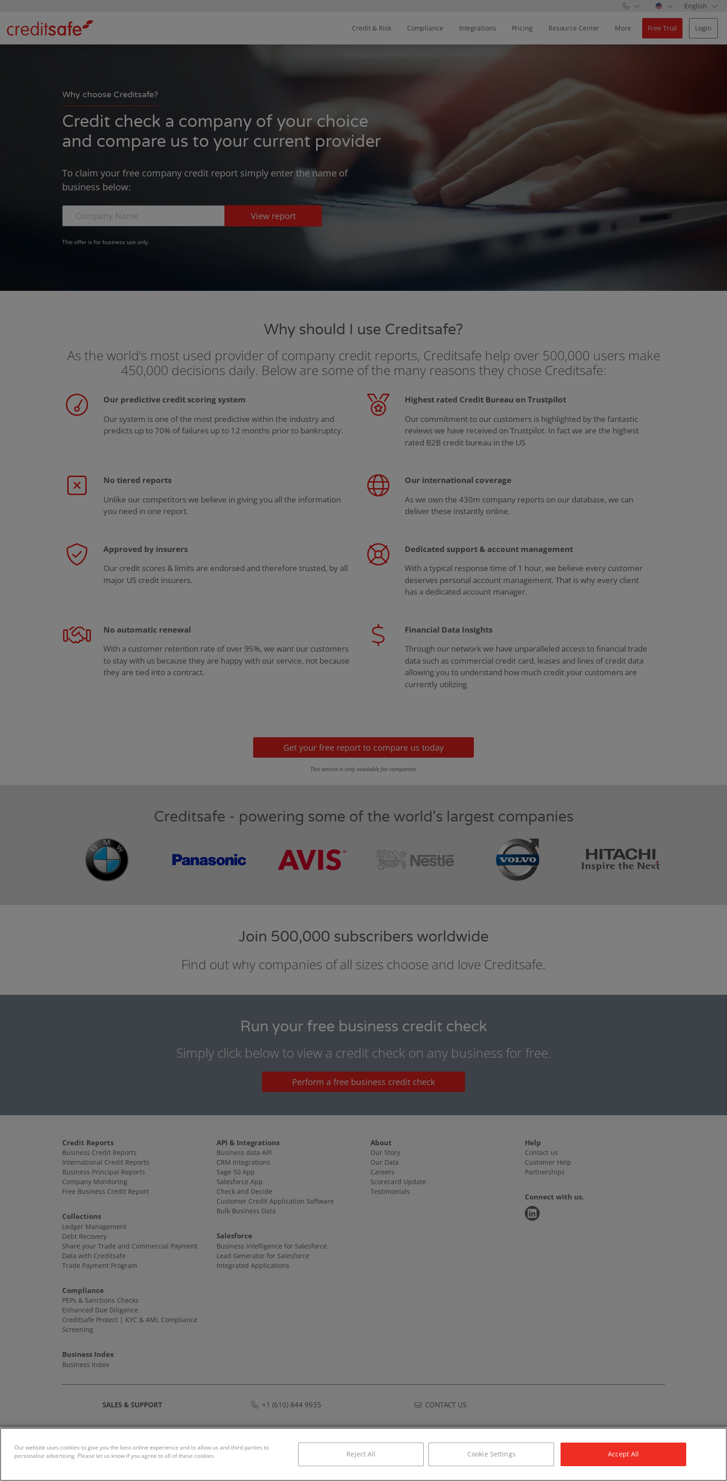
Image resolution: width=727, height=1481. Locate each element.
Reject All (361, 1454)
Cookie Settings (491, 1454)
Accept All (623, 1454)
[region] (363, 1454)
